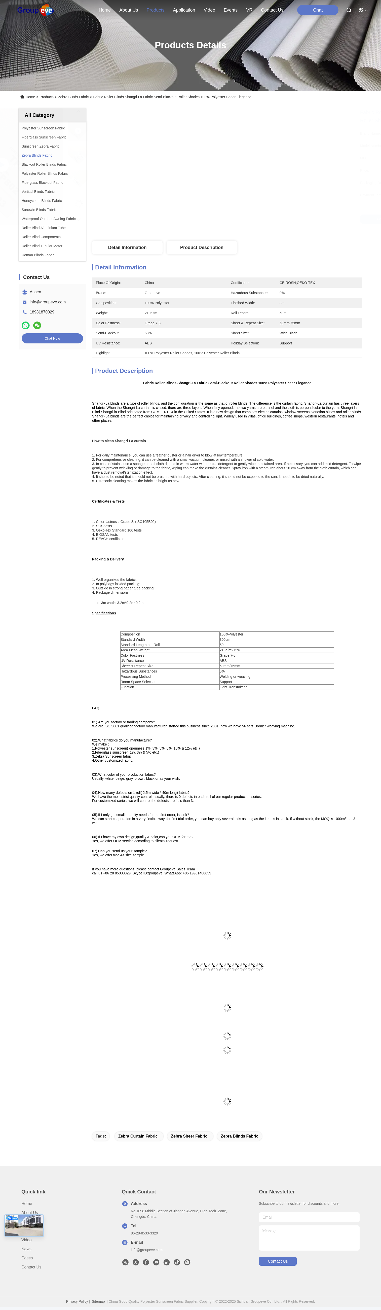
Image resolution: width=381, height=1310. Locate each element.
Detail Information (127, 247)
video (209, 10)
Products (47, 97)
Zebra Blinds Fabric (73, 97)
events (231, 10)
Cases (27, 1258)
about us (128, 10)
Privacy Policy (77, 1301)
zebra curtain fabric (138, 1136)
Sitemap (98, 1301)
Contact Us (31, 1267)
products (155, 10)
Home (105, 10)
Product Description (201, 247)
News (26, 1249)
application (184, 10)
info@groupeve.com (48, 302)
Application (31, 1231)
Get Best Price (271, 219)
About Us (29, 1213)
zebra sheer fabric (189, 1136)
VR (249, 10)
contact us (272, 10)
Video (26, 1240)
